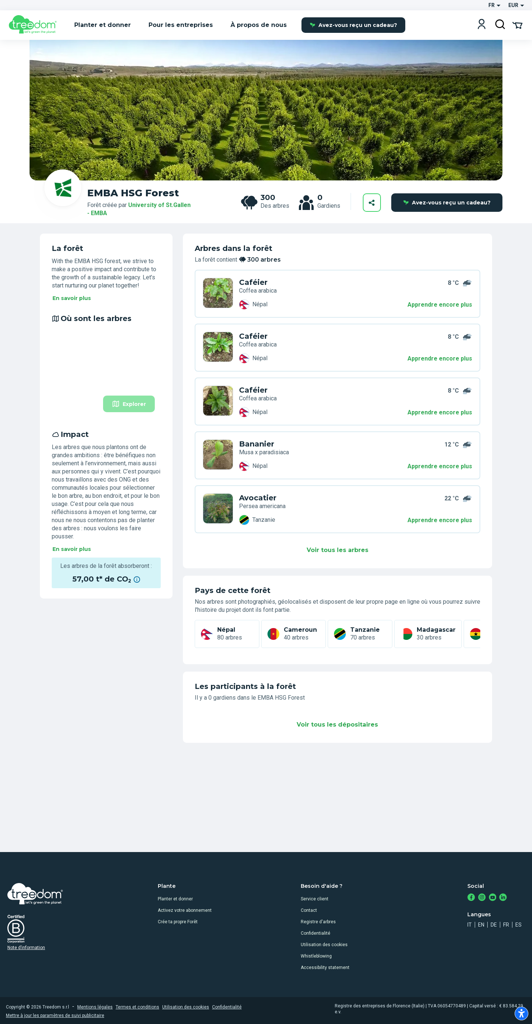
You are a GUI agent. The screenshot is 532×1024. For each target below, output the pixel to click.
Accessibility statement (325, 967)
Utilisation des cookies (324, 944)
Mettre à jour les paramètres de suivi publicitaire (55, 1015)
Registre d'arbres (318, 921)
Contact (309, 910)
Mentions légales (95, 1007)
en (481, 925)
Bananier (256, 443)
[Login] (481, 25)
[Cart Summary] (517, 25)
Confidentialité (315, 933)
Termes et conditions (137, 1007)
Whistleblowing (316, 956)
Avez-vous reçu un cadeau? (353, 25)
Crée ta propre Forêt (178, 921)
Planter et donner (175, 898)
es (518, 925)
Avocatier (257, 497)
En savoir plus (71, 298)
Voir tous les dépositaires (337, 724)
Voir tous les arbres (337, 550)
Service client (314, 898)
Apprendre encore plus (439, 304)
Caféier (253, 282)
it (469, 925)
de (494, 925)
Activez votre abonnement (185, 910)
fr (506, 925)
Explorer (129, 404)
